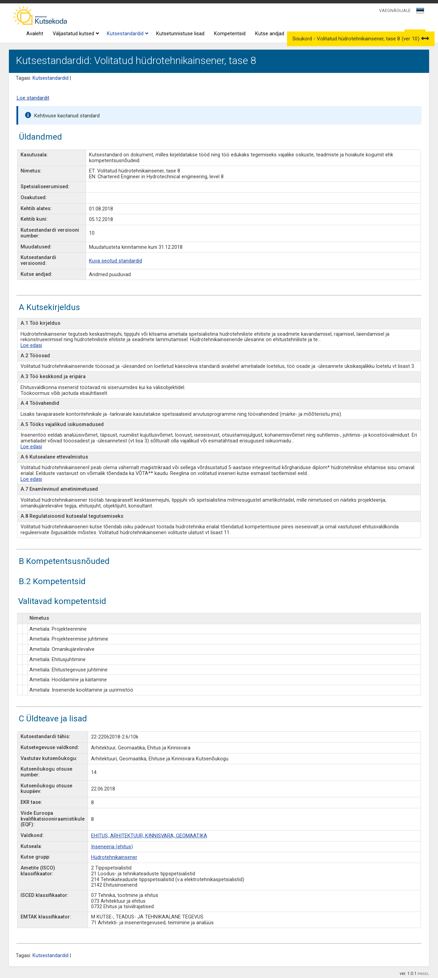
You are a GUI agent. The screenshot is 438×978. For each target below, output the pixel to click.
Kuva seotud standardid (115, 261)
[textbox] (419, 12)
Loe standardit (32, 98)
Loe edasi (31, 345)
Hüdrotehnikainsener (114, 857)
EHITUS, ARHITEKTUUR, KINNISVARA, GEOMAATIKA (149, 836)
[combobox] (420, 12)
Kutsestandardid (127, 34)
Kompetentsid (230, 34)
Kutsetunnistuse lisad (180, 34)
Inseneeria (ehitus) (112, 847)
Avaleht (34, 34)
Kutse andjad (269, 34)
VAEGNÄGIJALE (395, 10)
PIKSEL (423, 974)
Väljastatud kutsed (75, 34)
